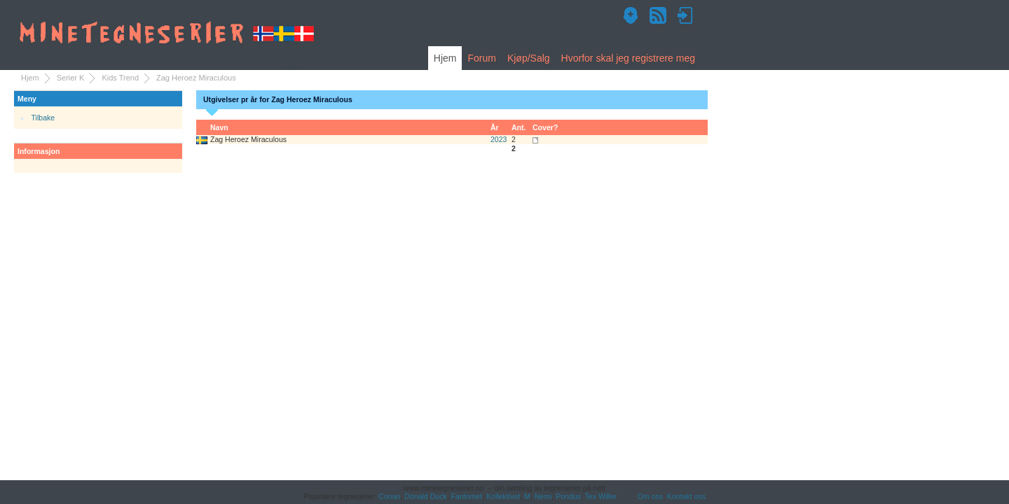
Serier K (71, 78)
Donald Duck (425, 496)
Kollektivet (503, 496)
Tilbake (43, 117)
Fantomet (467, 496)
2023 (498, 139)
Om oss (650, 496)
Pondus (568, 496)
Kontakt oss (686, 496)
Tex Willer (601, 496)
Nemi (543, 496)
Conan (389, 496)
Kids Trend (120, 78)
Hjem (445, 58)
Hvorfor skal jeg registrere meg (628, 58)
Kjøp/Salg (528, 58)
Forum (481, 58)
